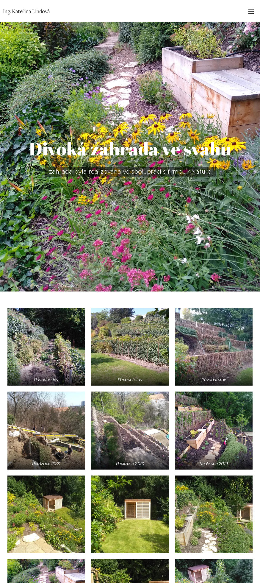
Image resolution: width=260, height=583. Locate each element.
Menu (251, 11)
